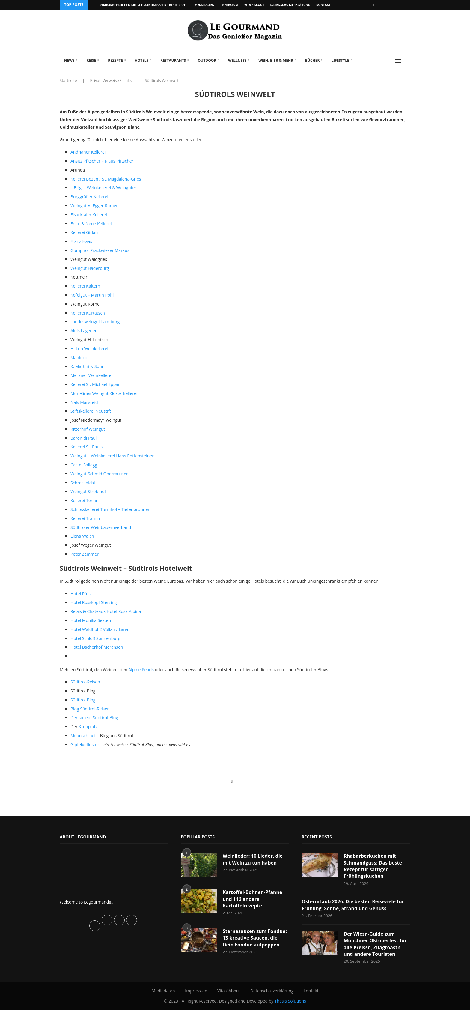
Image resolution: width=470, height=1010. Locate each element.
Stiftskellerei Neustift (90, 411)
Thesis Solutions (290, 1001)
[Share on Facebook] (232, 781)
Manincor (79, 357)
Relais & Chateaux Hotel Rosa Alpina (105, 611)
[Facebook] (373, 5)
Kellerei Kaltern (85, 286)
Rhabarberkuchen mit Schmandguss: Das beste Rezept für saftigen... (157, 5)
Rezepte (115, 60)
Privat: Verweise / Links (111, 80)
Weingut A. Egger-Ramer (94, 205)
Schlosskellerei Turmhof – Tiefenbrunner (110, 509)
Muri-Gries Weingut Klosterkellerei (103, 393)
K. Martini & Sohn (87, 366)
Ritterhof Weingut (87, 429)
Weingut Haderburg (89, 268)
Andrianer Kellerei (88, 152)
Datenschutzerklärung (290, 5)
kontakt (323, 5)
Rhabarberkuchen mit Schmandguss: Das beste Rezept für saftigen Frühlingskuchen (373, 866)
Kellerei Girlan (84, 232)
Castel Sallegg (83, 465)
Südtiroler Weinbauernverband (100, 527)
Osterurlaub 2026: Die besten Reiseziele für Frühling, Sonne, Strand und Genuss (353, 905)
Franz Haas (81, 241)
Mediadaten (204, 5)
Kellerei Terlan (84, 500)
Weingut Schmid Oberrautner (99, 474)
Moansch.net (83, 735)
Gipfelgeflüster (85, 744)
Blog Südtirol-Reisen (90, 709)
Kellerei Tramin (85, 518)
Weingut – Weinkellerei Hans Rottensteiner (112, 456)
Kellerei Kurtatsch (87, 313)
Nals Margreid (84, 402)
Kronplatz (88, 726)
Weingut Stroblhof (88, 491)
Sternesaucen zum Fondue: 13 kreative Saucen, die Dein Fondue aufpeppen (255, 938)
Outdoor (207, 60)
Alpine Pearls (141, 669)
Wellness (237, 60)
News (69, 60)
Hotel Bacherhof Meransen (96, 647)
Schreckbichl (82, 483)
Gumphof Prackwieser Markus (99, 250)
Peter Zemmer (84, 554)
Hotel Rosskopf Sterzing (93, 602)
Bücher (312, 60)
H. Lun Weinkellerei (89, 348)
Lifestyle (340, 60)
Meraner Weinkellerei (91, 375)
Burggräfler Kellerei (89, 196)
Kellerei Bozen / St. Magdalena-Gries (105, 179)
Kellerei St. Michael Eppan (95, 384)
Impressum (229, 5)
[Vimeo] (378, 5)
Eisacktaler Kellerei (88, 214)
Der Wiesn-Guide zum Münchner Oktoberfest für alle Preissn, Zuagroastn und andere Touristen (375, 944)
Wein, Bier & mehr (275, 60)
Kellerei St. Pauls (86, 447)
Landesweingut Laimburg (95, 321)
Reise (91, 60)
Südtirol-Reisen (85, 682)
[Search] (407, 61)
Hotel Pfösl (81, 593)
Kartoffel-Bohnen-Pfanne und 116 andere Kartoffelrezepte (252, 899)
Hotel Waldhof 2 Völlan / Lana (99, 629)
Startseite (68, 80)
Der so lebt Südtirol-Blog (94, 717)
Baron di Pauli (84, 438)
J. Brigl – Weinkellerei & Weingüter (103, 187)
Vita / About (254, 5)
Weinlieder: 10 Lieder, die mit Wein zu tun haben (253, 859)
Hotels (141, 60)
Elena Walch (82, 536)
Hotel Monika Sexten (90, 620)
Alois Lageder (83, 330)
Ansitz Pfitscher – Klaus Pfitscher (101, 161)
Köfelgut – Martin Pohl (92, 295)
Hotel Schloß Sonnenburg (95, 638)
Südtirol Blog (82, 700)
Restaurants (173, 60)
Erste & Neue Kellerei (91, 223)
